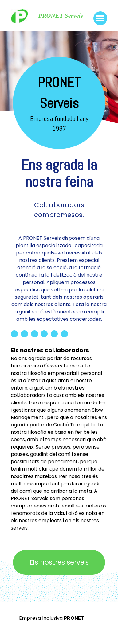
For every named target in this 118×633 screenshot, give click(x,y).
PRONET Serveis (60, 15)
